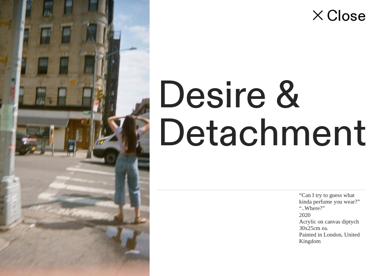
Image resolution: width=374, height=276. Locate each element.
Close (337, 16)
